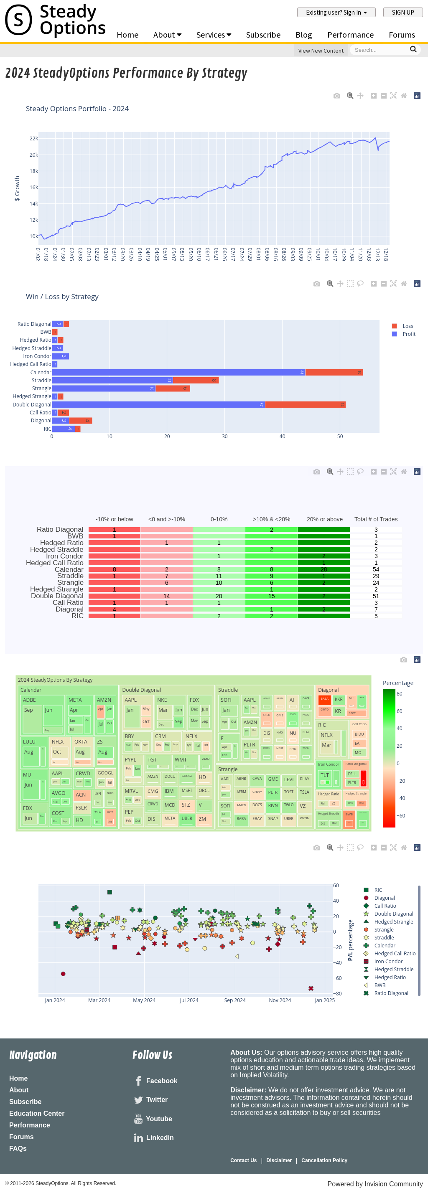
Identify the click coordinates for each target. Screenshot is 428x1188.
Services (213, 34)
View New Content (321, 50)
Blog (304, 34)
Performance (350, 34)
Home (127, 34)
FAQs (18, 1148)
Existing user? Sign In (336, 12)
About (167, 34)
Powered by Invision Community (375, 1184)
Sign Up (403, 12)
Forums (402, 34)
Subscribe (263, 34)
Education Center (36, 1113)
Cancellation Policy (324, 1160)
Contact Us (243, 1160)
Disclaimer (279, 1160)
